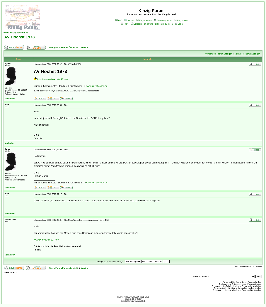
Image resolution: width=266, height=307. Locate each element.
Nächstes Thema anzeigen (247, 54)
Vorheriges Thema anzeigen (218, 54)
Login (179, 24)
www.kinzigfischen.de (96, 86)
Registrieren (181, 20)
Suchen (129, 20)
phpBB (127, 297)
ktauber (139, 299)
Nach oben (10, 99)
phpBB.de (142, 301)
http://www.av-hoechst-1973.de (52, 79)
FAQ (118, 20)
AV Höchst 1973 (19, 37)
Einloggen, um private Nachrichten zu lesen (152, 24)
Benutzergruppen (163, 20)
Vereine (84, 47)
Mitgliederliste (144, 20)
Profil (124, 24)
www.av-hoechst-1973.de (46, 239)
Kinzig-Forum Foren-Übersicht (63, 47)
